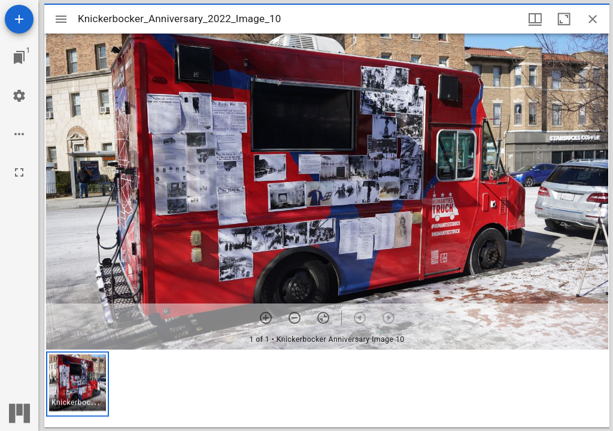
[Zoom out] (294, 317)
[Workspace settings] (19, 95)
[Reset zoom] (323, 317)
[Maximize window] (564, 19)
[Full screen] (19, 172)
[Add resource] (19, 19)
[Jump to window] (19, 57)
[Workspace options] (19, 134)
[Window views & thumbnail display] (535, 19)
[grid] (326, 388)
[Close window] (592, 19)
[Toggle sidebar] (61, 19)
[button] (77, 384)
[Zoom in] (265, 317)
